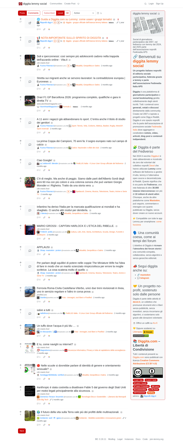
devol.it (136, 302)
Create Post (69, 4)
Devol (152, 165)
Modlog (151, 393)
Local (60, 13)
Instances (129, 439)
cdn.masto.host (43, 63)
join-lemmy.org (157, 439)
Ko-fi (155, 323)
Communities (56, 4)
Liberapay (137, 332)
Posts (22, 13)
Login (151, 4)
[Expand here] (30, 60)
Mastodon (155, 200)
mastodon (145, 275)
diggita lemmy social (33, 4)
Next (22, 431)
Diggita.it (155, 156)
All (67, 13)
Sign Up (160, 4)
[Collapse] (159, 14)
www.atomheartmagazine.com (49, 104)
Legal (119, 439)
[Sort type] (84, 13)
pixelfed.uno (42, 295)
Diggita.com (147, 341)
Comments (33, 13)
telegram (144, 278)
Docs (138, 439)
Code (145, 439)
